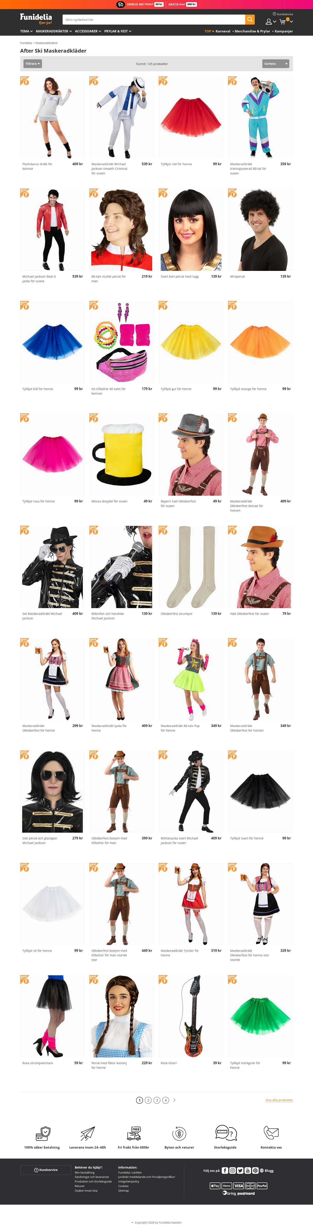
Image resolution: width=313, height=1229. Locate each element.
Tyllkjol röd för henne (176, 164)
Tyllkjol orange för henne (248, 389)
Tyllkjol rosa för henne (38, 501)
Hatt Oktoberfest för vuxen (249, 614)
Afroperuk (237, 276)
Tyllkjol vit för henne (37, 951)
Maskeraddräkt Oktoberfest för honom (246, 728)
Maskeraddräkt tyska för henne (109, 728)
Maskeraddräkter (52, 31)
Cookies (123, 1186)
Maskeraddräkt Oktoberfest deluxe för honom (246, 505)
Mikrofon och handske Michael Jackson (108, 616)
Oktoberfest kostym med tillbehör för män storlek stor (109, 955)
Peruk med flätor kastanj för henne (109, 1065)
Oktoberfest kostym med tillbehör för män (109, 840)
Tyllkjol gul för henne (176, 389)
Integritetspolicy (128, 1181)
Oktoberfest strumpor (177, 614)
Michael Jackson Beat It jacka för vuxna (39, 278)
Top (208, 31)
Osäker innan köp (86, 1190)
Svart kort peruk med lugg (180, 276)
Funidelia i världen (130, 1172)
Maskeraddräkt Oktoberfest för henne (38, 728)
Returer (80, 1186)
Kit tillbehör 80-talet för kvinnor (109, 391)
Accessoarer (86, 31)
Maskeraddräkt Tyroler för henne (180, 953)
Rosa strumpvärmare (37, 1063)
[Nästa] (174, 1100)
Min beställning (85, 1172)
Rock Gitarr (169, 1063)
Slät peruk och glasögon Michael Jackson (39, 840)
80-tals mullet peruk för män (109, 278)
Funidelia (26, 43)
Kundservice (46, 1169)
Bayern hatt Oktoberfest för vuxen (178, 503)
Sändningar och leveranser (92, 1177)
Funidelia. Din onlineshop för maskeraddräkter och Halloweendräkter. (36, 19)
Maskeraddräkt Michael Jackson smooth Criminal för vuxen (109, 168)
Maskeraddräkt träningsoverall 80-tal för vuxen (248, 168)
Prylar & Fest (116, 31)
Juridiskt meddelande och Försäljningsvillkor (146, 1177)
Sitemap (123, 1190)
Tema (24, 31)
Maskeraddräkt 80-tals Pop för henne (180, 728)
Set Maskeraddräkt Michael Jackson (42, 616)
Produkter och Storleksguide (93, 1181)
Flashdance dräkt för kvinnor (37, 166)
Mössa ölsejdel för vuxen (110, 501)
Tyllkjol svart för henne (246, 838)
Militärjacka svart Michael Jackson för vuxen (179, 840)
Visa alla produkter (279, 1100)
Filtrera (31, 64)
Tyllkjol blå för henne (37, 389)
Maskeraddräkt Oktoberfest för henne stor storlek (249, 955)
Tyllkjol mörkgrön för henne (245, 1065)
